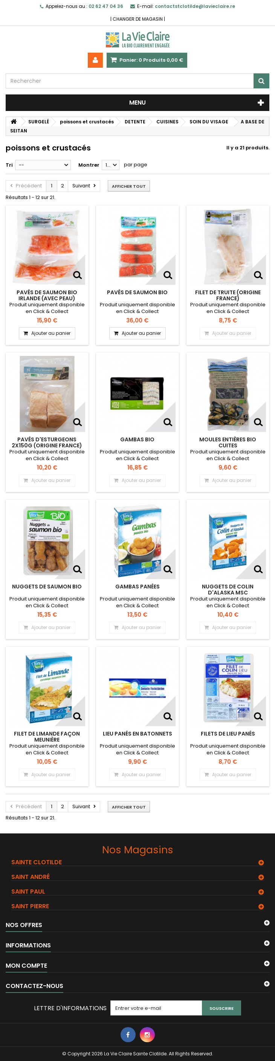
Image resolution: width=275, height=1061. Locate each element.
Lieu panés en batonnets (137, 733)
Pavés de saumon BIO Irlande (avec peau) (47, 295)
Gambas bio (137, 439)
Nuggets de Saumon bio (47, 586)
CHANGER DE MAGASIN (138, 19)
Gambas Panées (137, 586)
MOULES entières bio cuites (227, 442)
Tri (9, 165)
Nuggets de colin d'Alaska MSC (228, 589)
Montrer (88, 165)
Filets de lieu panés (228, 733)
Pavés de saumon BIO (137, 292)
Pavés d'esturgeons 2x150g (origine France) (47, 442)
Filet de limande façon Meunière (47, 736)
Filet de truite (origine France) (228, 295)
